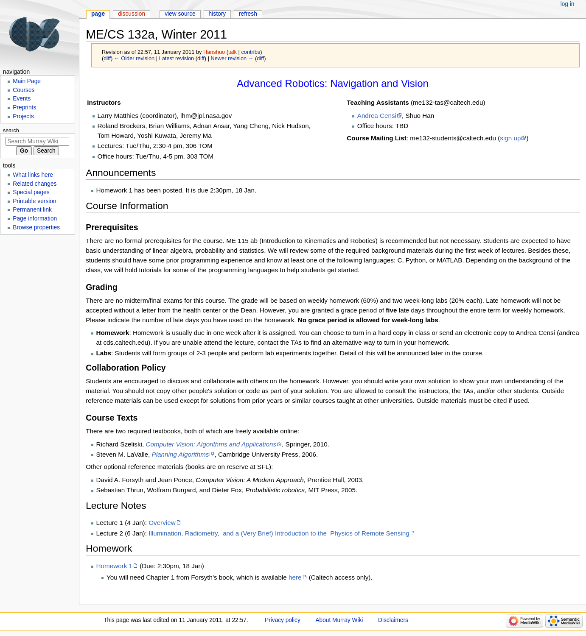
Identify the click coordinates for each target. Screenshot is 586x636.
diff (107, 58)
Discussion (131, 14)
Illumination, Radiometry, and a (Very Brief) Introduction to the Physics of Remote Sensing (279, 533)
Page (98, 14)
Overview (162, 522)
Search (11, 131)
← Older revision (134, 58)
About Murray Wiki (339, 620)
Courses (23, 90)
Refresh (248, 14)
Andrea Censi (376, 115)
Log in (568, 4)
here (295, 577)
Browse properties (36, 227)
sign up (510, 138)
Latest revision (176, 58)
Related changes (34, 184)
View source (180, 14)
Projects (23, 116)
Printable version (34, 201)
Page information (35, 218)
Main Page (27, 81)
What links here (33, 175)
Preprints (24, 107)
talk (232, 52)
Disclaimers (393, 620)
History (217, 14)
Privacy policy (282, 620)
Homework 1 (114, 565)
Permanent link (32, 209)
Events (22, 98)
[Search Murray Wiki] (37, 141)
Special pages (31, 192)
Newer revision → (232, 58)
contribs (250, 52)
